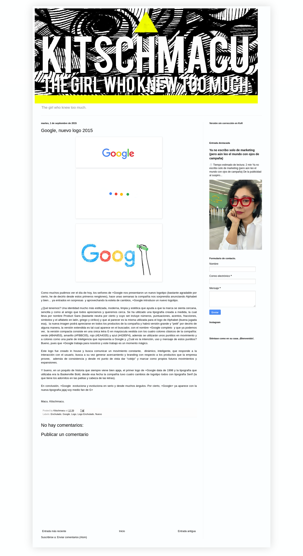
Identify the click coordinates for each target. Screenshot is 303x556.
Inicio (122, 531)
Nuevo (98, 414)
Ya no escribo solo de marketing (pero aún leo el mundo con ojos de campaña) (234, 154)
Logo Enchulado (86, 414)
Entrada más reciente (54, 531)
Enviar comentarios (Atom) (72, 537)
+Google (117, 292)
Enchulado (56, 414)
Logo (73, 414)
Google (66, 414)
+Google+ (167, 385)
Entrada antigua (187, 531)
